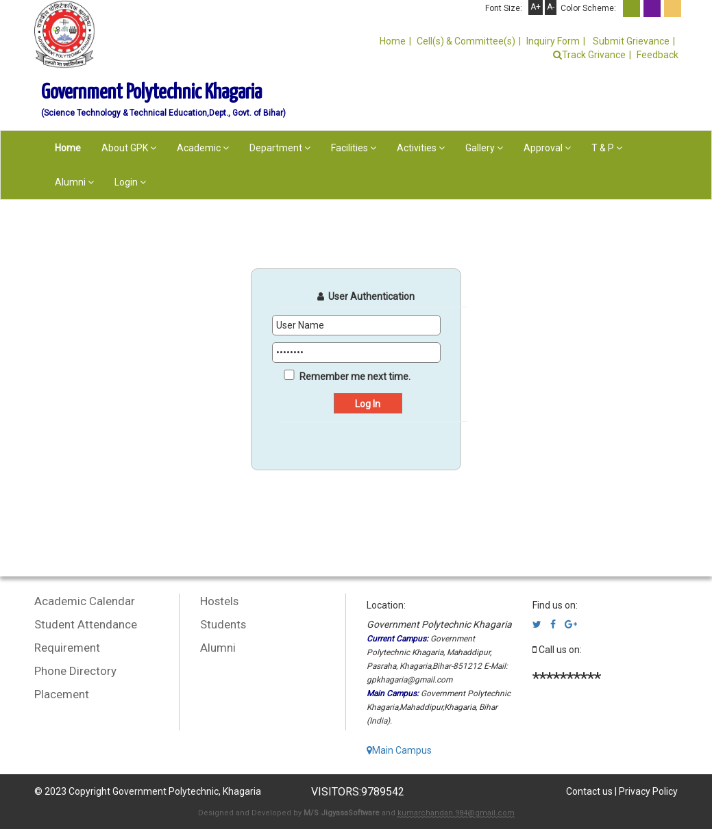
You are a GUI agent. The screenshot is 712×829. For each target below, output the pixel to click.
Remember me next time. (354, 376)
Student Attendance (85, 624)
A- (550, 7)
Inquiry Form (553, 41)
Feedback (657, 54)
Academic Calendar (84, 601)
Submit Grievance (630, 41)
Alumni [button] (74, 182)
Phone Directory (75, 671)
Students (223, 624)
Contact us (589, 791)
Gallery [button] (484, 147)
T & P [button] (606, 147)
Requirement (67, 647)
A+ (535, 7)
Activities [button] (421, 147)
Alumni (218, 647)
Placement (61, 694)
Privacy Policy (648, 791)
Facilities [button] (353, 147)
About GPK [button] (128, 147)
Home (393, 41)
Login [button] (130, 182)
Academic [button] (203, 147)
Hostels (219, 601)
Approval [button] (547, 147)
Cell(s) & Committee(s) (466, 41)
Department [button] (279, 147)
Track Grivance (589, 54)
